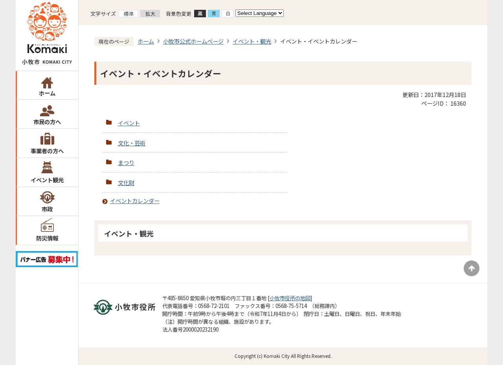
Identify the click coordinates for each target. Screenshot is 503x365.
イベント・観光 (252, 41)
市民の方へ (47, 121)
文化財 (126, 182)
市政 (47, 209)
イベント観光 (47, 180)
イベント (129, 123)
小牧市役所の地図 (290, 298)
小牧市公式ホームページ (193, 41)
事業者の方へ (47, 151)
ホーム (47, 93)
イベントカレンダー (135, 200)
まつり (126, 162)
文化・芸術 (131, 143)
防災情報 (47, 238)
